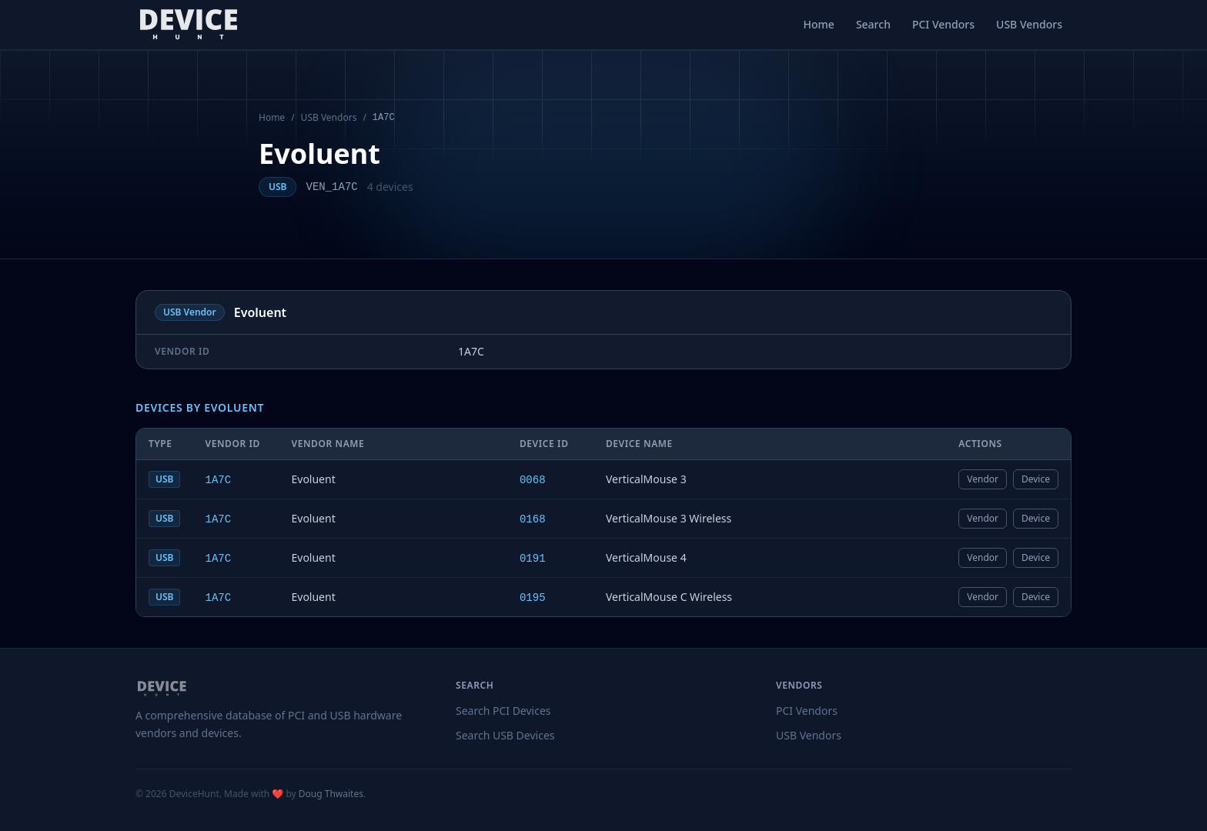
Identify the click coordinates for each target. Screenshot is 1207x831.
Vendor (982, 479)
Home (819, 24)
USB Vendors (1029, 24)
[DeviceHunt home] (188, 24)
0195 (533, 598)
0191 (533, 558)
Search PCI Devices (503, 710)
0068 (533, 480)
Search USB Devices (505, 735)
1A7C (218, 480)
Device (1035, 479)
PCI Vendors (943, 24)
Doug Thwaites (331, 793)
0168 (533, 519)
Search (873, 24)
